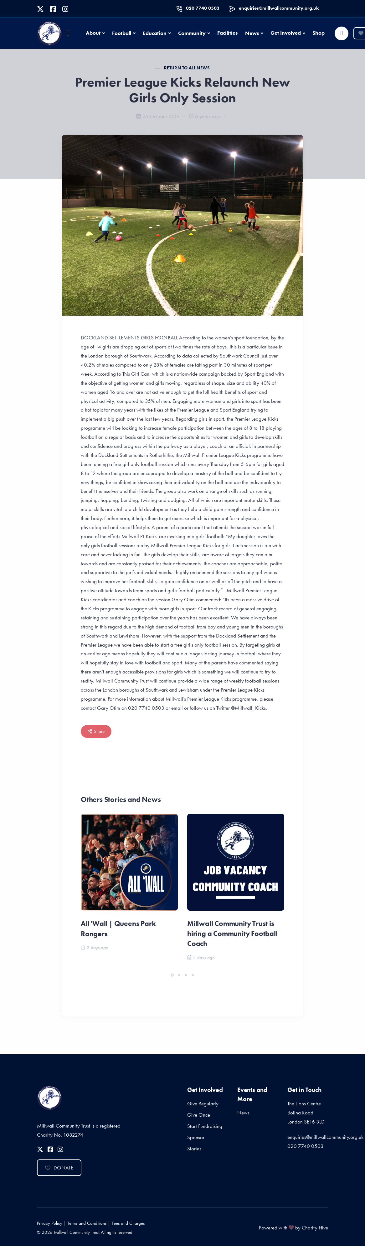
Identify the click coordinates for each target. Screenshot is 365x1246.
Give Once (198, 1114)
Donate (59, 1167)
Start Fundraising (204, 1126)
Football (121, 33)
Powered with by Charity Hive (293, 1227)
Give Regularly (202, 1103)
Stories (194, 1148)
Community (192, 33)
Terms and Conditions (87, 1223)
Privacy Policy (49, 1223)
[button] (172, 975)
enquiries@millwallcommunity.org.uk (279, 8)
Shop (318, 32)
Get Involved (285, 32)
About (93, 32)
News (252, 33)
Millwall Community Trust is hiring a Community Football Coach (232, 933)
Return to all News (187, 68)
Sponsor (195, 1137)
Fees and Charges (128, 1223)
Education (155, 33)
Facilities (227, 32)
